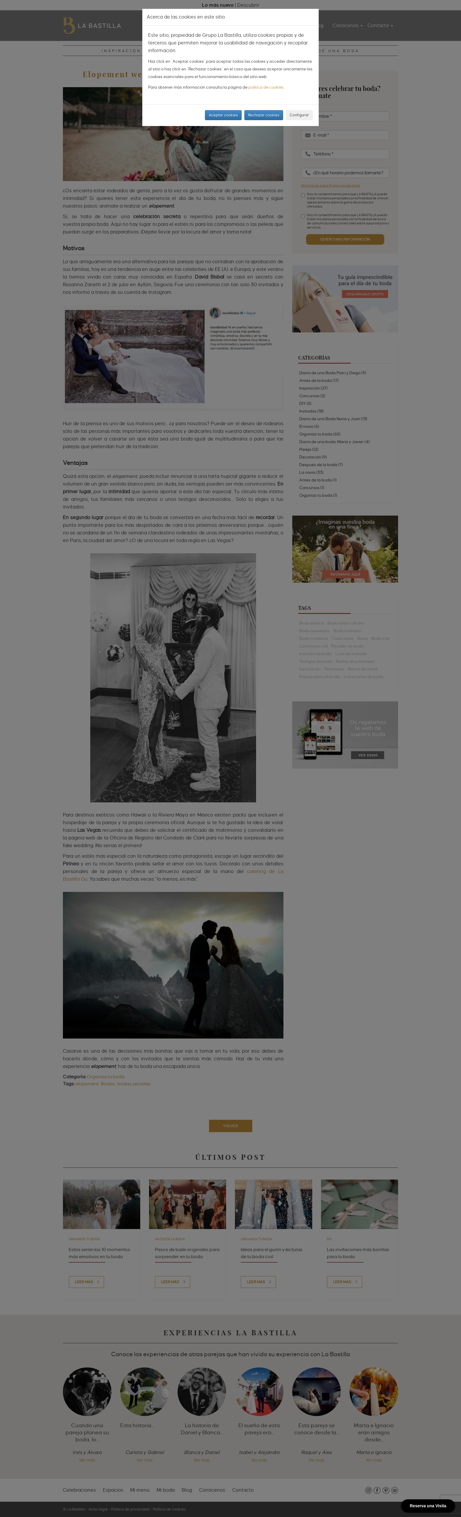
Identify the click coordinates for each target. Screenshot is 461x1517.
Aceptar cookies (223, 115)
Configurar (299, 115)
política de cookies (266, 87)
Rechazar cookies (263, 115)
